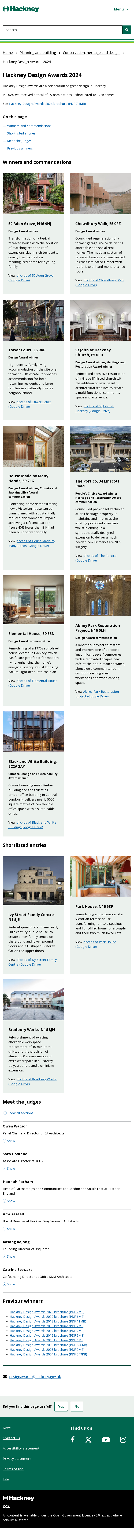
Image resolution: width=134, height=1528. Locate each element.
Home (8, 52)
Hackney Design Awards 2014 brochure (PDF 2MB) (47, 1331)
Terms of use (13, 1469)
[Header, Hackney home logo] (21, 9)
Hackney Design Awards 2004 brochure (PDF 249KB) (48, 1354)
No (77, 1406)
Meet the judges (19, 141)
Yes (61, 1406)
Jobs (6, 1479)
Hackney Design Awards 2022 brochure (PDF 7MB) (47, 1312)
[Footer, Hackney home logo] (18, 1498)
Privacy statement (17, 1458)
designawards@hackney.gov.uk (35, 1376)
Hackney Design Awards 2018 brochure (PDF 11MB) (48, 1321)
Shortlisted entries (21, 133)
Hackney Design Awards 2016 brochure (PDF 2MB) (47, 1326)
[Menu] (121, 9)
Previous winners (20, 148)
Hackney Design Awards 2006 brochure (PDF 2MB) (47, 1349)
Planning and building (38, 52)
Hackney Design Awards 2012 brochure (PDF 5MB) (47, 1335)
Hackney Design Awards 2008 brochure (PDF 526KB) (48, 1345)
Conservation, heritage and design (91, 52)
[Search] (126, 29)
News (7, 1427)
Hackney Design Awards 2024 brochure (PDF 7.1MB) (47, 104)
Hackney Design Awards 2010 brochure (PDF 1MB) (47, 1340)
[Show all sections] (18, 1113)
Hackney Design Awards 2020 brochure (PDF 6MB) (47, 1316)
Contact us (11, 1438)
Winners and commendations (29, 126)
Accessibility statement (21, 1448)
